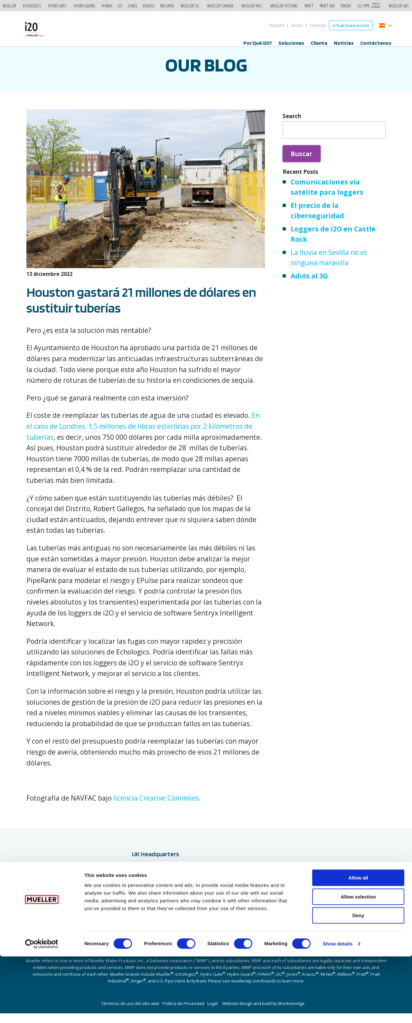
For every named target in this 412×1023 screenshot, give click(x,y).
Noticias (344, 43)
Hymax (107, 5)
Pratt (309, 5)
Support (276, 25)
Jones (132, 5)
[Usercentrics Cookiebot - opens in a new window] (42, 1010)
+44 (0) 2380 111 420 (156, 921)
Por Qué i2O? (257, 43)
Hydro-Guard (84, 5)
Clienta (319, 43)
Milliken (167, 5)
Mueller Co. (190, 5)
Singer (346, 5)
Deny (358, 982)
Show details (338, 1010)
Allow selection (358, 963)
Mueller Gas (398, 5)
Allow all (358, 944)
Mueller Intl (251, 5)
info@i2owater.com (351, 25)
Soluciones (291, 43)
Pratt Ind (327, 5)
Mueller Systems (283, 5)
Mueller (9, 5)
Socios (297, 25)
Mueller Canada (220, 5)
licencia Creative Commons (156, 807)
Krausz (148, 5)
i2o (119, 5)
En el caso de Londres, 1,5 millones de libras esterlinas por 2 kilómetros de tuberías (143, 435)
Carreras (318, 25)
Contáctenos (375, 43)
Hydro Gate (57, 5)
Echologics (32, 5)
